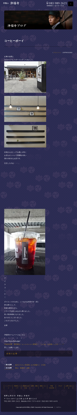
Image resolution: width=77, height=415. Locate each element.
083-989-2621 (58, 3)
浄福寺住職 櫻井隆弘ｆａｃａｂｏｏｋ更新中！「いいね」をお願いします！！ (33, 344)
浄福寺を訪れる (26, 387)
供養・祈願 (34, 386)
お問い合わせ (69, 387)
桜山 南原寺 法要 (22, 368)
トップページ (8, 387)
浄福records (51, 387)
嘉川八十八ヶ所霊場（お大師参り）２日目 (30, 365)
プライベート (57, 52)
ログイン (58, 407)
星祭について (43, 387)
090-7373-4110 (34, 401)
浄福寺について (17, 387)
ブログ (60, 386)
